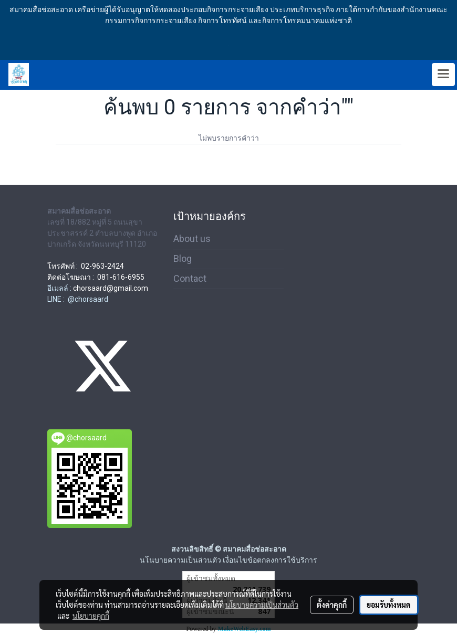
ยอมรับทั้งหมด (389, 604)
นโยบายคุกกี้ (90, 615)
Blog (182, 258)
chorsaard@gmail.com (110, 288)
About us (192, 238)
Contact (189, 278)
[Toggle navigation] (443, 74)
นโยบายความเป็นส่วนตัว (261, 604)
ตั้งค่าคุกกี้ (332, 604)
